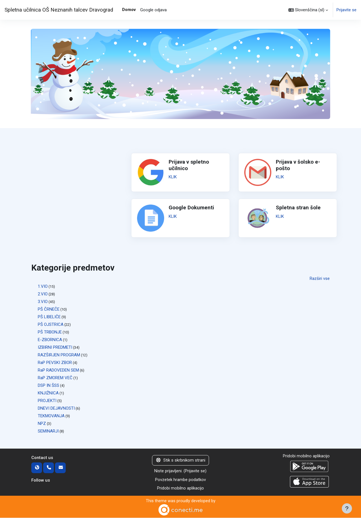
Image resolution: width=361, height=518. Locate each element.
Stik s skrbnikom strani (180, 460)
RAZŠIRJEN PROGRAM (59, 354)
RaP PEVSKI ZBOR (55, 362)
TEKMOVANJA (51, 415)
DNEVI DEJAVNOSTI (56, 408)
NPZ (42, 423)
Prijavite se (346, 9)
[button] (308, 10)
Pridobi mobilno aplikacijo (180, 488)
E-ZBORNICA (50, 339)
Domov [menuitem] (129, 9)
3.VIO (43, 301)
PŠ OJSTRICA (50, 324)
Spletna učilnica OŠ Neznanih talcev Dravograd (59, 10)
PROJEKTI (47, 400)
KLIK (173, 176)
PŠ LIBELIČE (49, 316)
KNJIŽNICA (48, 393)
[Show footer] (347, 508)
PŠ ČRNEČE (49, 309)
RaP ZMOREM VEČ (55, 377)
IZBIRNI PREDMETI (55, 347)
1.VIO (43, 286)
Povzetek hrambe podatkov (180, 479)
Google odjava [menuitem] (153, 9)
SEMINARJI (48, 431)
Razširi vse (320, 278)
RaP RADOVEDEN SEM (58, 370)
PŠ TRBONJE (50, 332)
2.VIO (43, 294)
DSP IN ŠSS (48, 385)
